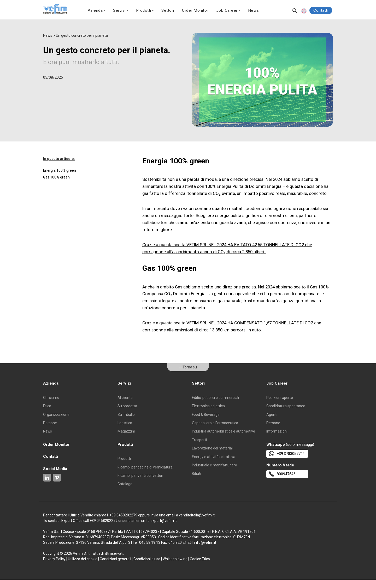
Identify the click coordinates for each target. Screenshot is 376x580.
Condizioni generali (115, 559)
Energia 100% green (59, 170)
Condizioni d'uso (146, 559)
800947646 (282, 474)
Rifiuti (196, 474)
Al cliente (125, 398)
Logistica (125, 423)
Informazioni (276, 431)
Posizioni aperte (279, 398)
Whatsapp (275, 444)
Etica (47, 406)
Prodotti (124, 459)
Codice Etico (200, 559)
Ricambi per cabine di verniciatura (145, 467)
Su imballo (126, 414)
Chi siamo (51, 398)
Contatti (320, 10)
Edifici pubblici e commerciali (215, 398)
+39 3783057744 (287, 453)
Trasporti (199, 440)
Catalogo (125, 484)
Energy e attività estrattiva (213, 457)
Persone (50, 423)
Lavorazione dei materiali (212, 448)
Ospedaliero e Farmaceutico (215, 423)
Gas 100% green (56, 177)
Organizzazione (56, 414)
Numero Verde (280, 465)
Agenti (271, 414)
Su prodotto (127, 406)
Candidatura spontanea (285, 406)
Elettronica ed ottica (208, 406)
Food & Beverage (206, 414)
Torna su (188, 367)
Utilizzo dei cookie (82, 559)
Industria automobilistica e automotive (223, 431)
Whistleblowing (175, 559)
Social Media (55, 468)
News (253, 10)
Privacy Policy (54, 559)
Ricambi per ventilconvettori (140, 476)
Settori (167, 10)
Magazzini (126, 431)
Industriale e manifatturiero (214, 465)
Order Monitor (195, 10)
